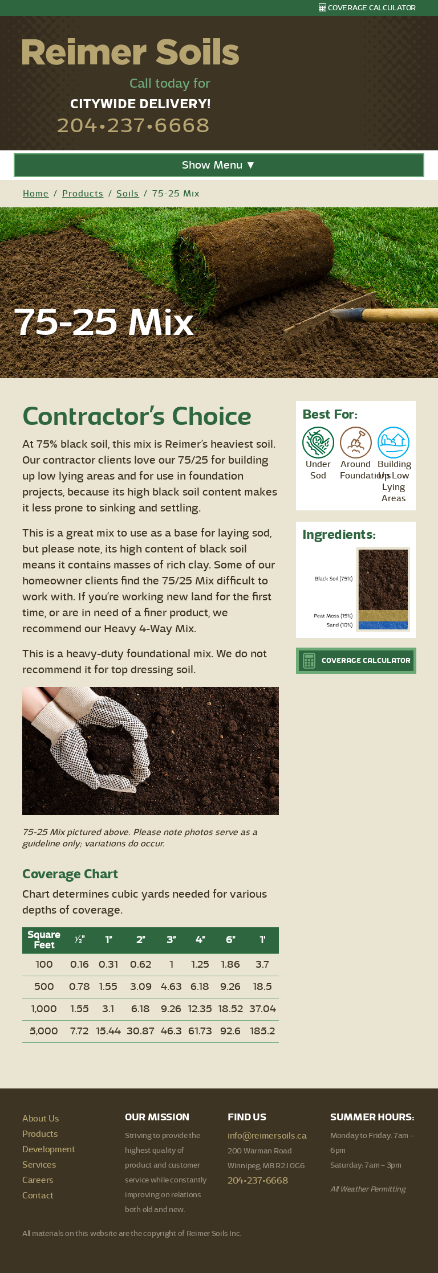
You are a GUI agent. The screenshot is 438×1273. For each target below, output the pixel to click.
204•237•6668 (133, 125)
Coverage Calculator (367, 8)
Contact (38, 1195)
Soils (127, 194)
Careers (38, 1180)
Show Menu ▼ (219, 164)
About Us (40, 1119)
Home (36, 194)
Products (83, 194)
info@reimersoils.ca (267, 1136)
